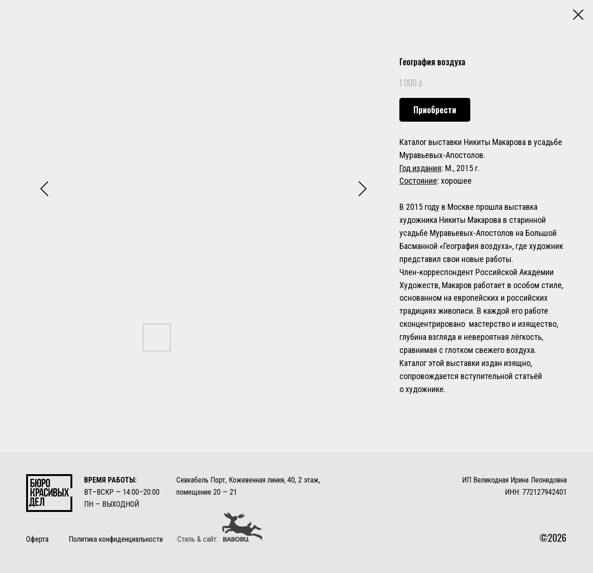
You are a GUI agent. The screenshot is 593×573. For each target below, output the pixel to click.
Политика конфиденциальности (116, 539)
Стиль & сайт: (197, 539)
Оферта (37, 539)
